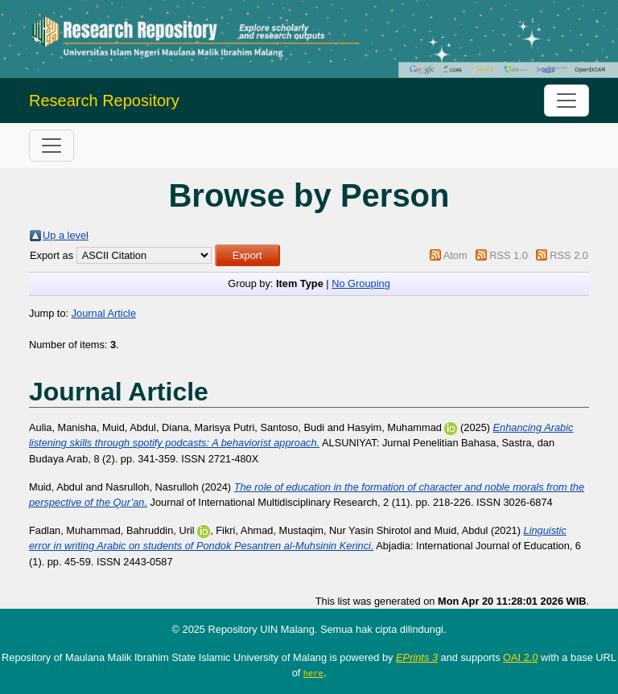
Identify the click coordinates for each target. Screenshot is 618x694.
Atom (455, 255)
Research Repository (104, 100)
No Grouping (361, 283)
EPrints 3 (417, 657)
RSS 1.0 (508, 255)
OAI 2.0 (520, 657)
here (313, 673)
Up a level (66, 235)
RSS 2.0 (569, 255)
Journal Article (104, 313)
